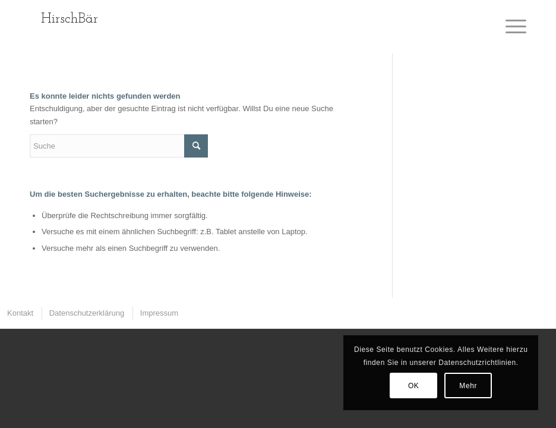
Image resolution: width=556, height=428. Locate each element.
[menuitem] (19, 313)
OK (413, 386)
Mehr (468, 386)
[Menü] (510, 27)
